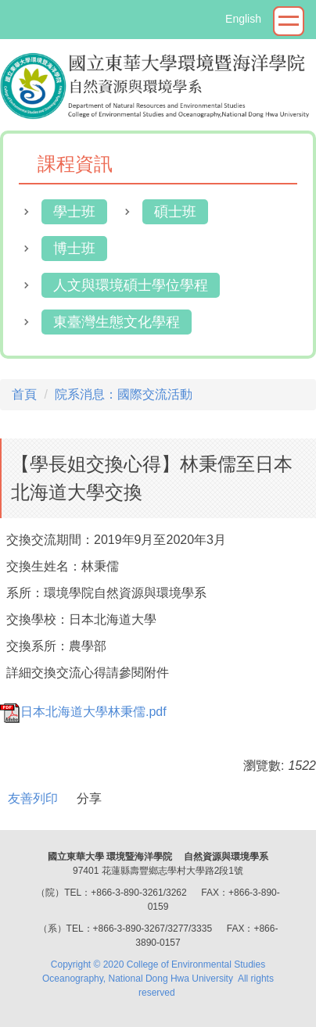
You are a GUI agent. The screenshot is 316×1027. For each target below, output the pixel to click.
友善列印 (33, 798)
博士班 (74, 248)
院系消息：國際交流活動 (123, 394)
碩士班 (175, 212)
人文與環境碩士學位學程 (130, 285)
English (243, 19)
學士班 (74, 212)
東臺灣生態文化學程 (116, 322)
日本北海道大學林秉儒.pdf (83, 711)
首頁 (24, 394)
